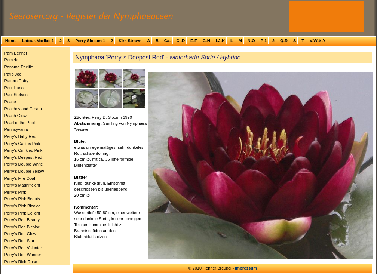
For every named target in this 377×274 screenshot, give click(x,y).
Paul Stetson (16, 94)
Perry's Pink (15, 192)
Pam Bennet (15, 53)
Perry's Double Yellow (24, 171)
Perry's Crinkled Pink (23, 150)
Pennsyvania (16, 129)
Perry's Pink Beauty (22, 199)
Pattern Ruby (16, 80)
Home (11, 41)
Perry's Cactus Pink (22, 143)
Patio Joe (13, 74)
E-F (193, 41)
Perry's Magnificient (22, 185)
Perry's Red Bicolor (22, 227)
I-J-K (220, 41)
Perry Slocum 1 (90, 41)
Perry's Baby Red (20, 136)
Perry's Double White (23, 164)
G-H (206, 41)
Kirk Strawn (130, 41)
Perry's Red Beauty (22, 220)
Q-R (284, 41)
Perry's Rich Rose (20, 261)
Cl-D (180, 41)
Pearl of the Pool (19, 122)
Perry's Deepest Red (23, 157)
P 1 (264, 41)
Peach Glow (15, 115)
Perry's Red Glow (20, 233)
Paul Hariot (14, 88)
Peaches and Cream (23, 109)
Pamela (11, 60)
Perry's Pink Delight (22, 213)
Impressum (246, 268)
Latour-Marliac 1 (38, 41)
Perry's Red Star (19, 240)
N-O (251, 41)
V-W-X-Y (318, 41)
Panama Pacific (18, 67)
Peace (10, 101)
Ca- (167, 41)
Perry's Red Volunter (23, 248)
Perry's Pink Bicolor (22, 206)
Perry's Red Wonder (23, 254)
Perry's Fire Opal (19, 178)
